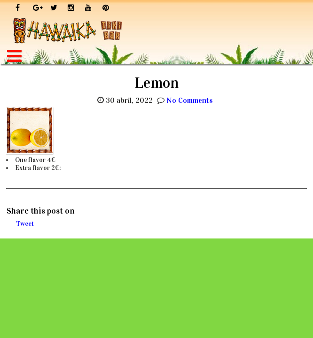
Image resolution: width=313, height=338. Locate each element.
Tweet (25, 224)
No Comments (189, 100)
